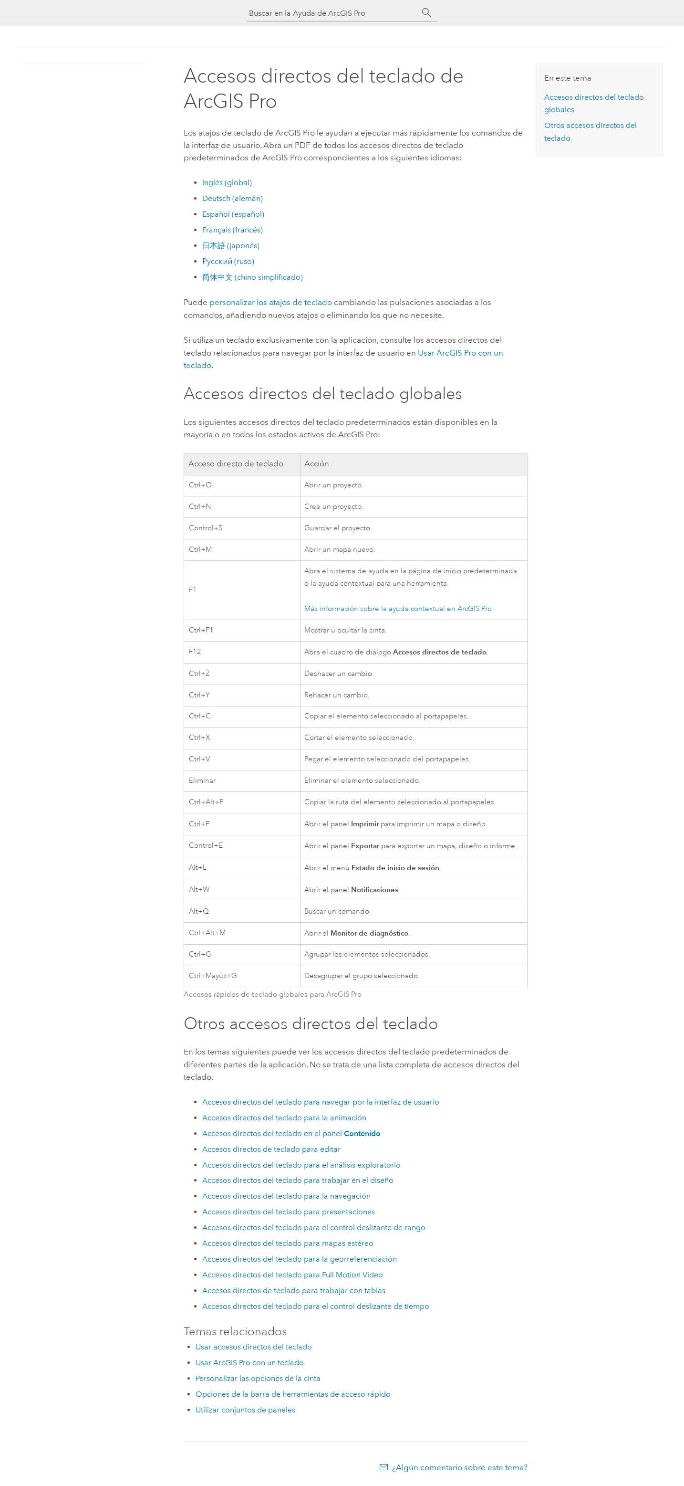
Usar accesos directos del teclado (254, 1346)
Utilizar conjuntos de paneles (245, 1409)
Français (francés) (232, 229)
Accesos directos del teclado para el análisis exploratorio (301, 1165)
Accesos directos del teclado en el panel (291, 1133)
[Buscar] (427, 13)
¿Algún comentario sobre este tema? (460, 1467)
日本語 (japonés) (230, 245)
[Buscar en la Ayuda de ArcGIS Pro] (332, 13)
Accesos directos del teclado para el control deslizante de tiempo (315, 1306)
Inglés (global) (227, 182)
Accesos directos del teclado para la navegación (286, 1196)
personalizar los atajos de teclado (270, 302)
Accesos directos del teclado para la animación (284, 1117)
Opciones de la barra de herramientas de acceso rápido (293, 1394)
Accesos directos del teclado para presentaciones (288, 1211)
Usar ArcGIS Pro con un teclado (250, 1362)
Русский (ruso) (228, 261)
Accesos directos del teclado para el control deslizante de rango (313, 1227)
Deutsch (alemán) (232, 198)
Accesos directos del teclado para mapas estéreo (287, 1243)
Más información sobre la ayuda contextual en (398, 608)
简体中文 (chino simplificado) (252, 277)
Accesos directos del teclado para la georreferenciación (299, 1259)
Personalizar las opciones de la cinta (258, 1378)
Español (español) (233, 214)
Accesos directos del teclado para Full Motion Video (292, 1274)
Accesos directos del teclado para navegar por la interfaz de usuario (320, 1102)
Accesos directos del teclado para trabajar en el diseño (298, 1180)
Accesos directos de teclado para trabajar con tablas (293, 1290)
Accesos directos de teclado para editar (271, 1149)
